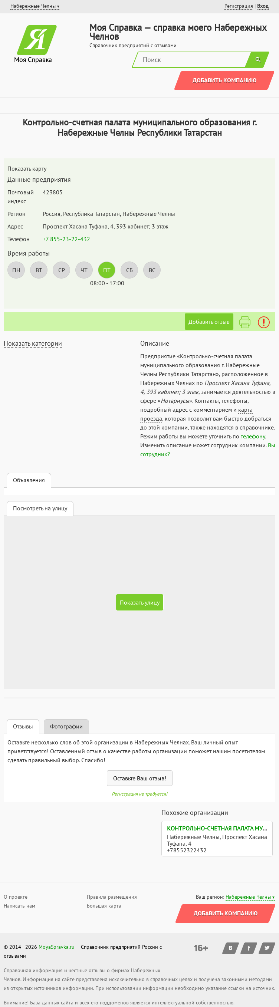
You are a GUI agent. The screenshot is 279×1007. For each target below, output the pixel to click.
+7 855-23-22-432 (66, 239)
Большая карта (104, 905)
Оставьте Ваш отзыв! (139, 778)
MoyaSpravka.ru (57, 947)
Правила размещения (112, 897)
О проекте (15, 897)
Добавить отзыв (209, 321)
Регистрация (238, 6)
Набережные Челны (248, 897)
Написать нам (19, 905)
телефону (253, 436)
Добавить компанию (224, 80)
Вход (263, 6)
